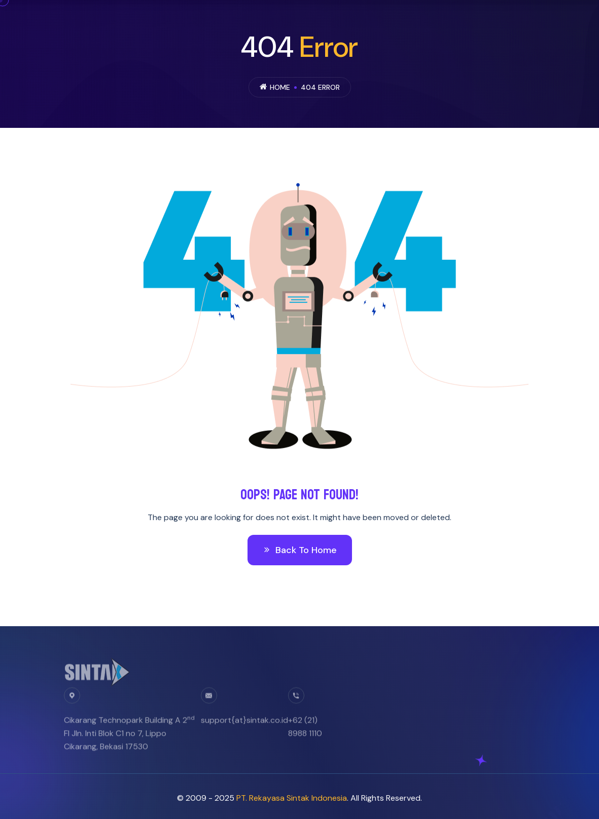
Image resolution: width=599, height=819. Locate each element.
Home (280, 87)
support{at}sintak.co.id (244, 724)
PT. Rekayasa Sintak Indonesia (291, 798)
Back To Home (300, 550)
